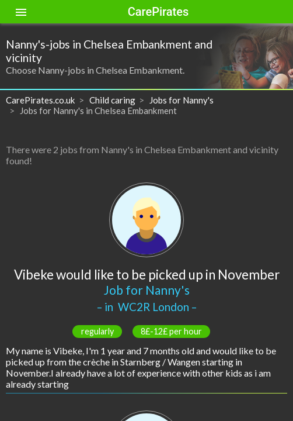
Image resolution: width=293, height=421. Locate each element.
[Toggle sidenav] (21, 11)
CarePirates (158, 12)
